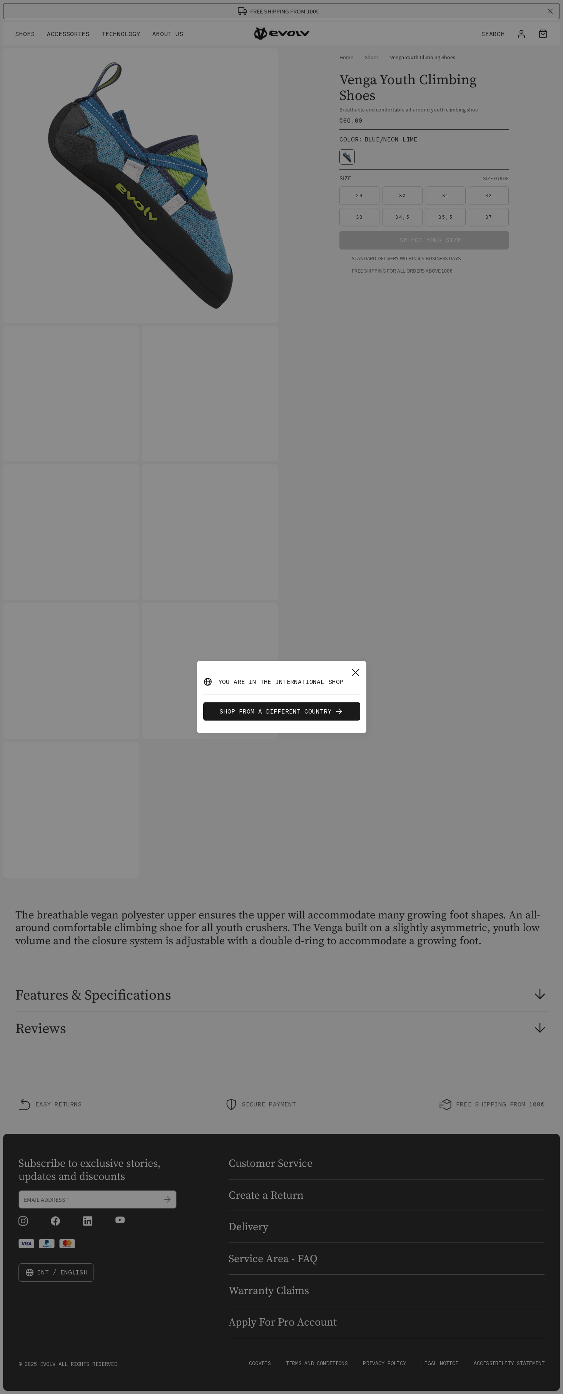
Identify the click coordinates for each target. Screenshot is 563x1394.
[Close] (355, 672)
